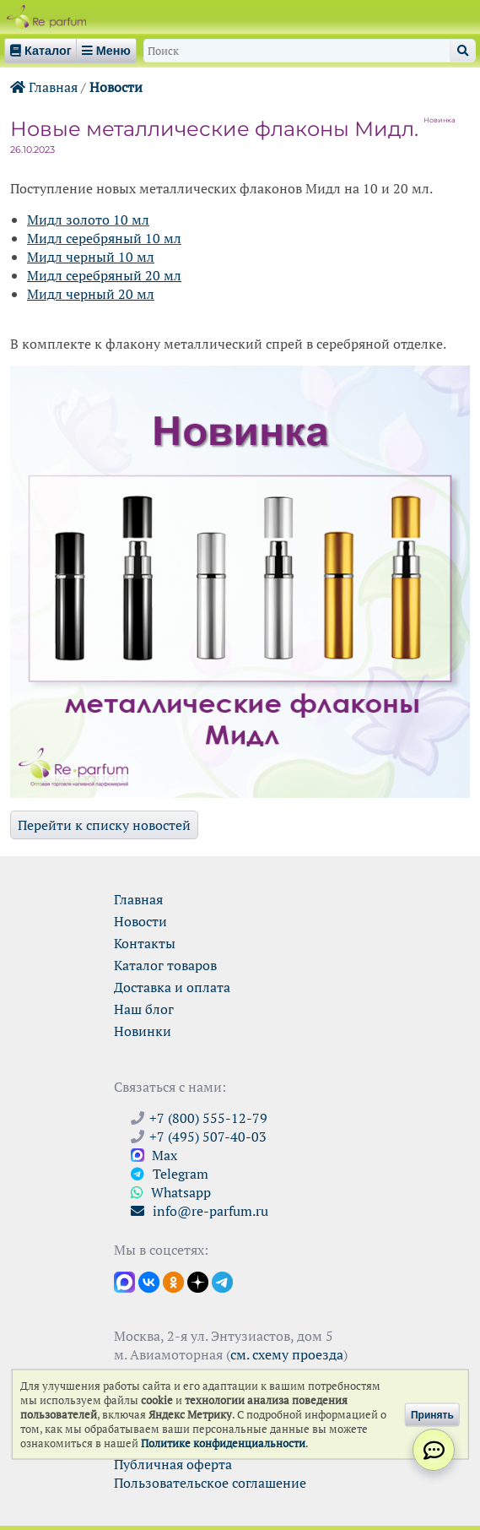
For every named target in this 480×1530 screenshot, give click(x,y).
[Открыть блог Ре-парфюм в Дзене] (197, 1281)
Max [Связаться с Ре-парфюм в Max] (154, 1155)
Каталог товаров (165, 965)
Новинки (142, 1031)
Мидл (44, 219)
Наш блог (144, 1009)
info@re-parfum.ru (199, 1211)
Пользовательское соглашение (210, 1482)
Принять (432, 1414)
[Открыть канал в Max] (124, 1281)
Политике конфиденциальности (223, 1443)
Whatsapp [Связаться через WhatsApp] (171, 1192)
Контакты (144, 943)
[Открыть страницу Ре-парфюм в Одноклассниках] (173, 1281)
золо (78, 219)
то (102, 219)
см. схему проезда (286, 1354)
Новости (116, 87)
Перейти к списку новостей (104, 825)
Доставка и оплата (172, 987)
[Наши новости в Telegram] (222, 1281)
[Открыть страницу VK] (148, 1281)
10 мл (129, 219)
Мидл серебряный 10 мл (104, 238)
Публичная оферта (173, 1464)
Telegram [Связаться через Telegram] (169, 1173)
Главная (44, 87)
